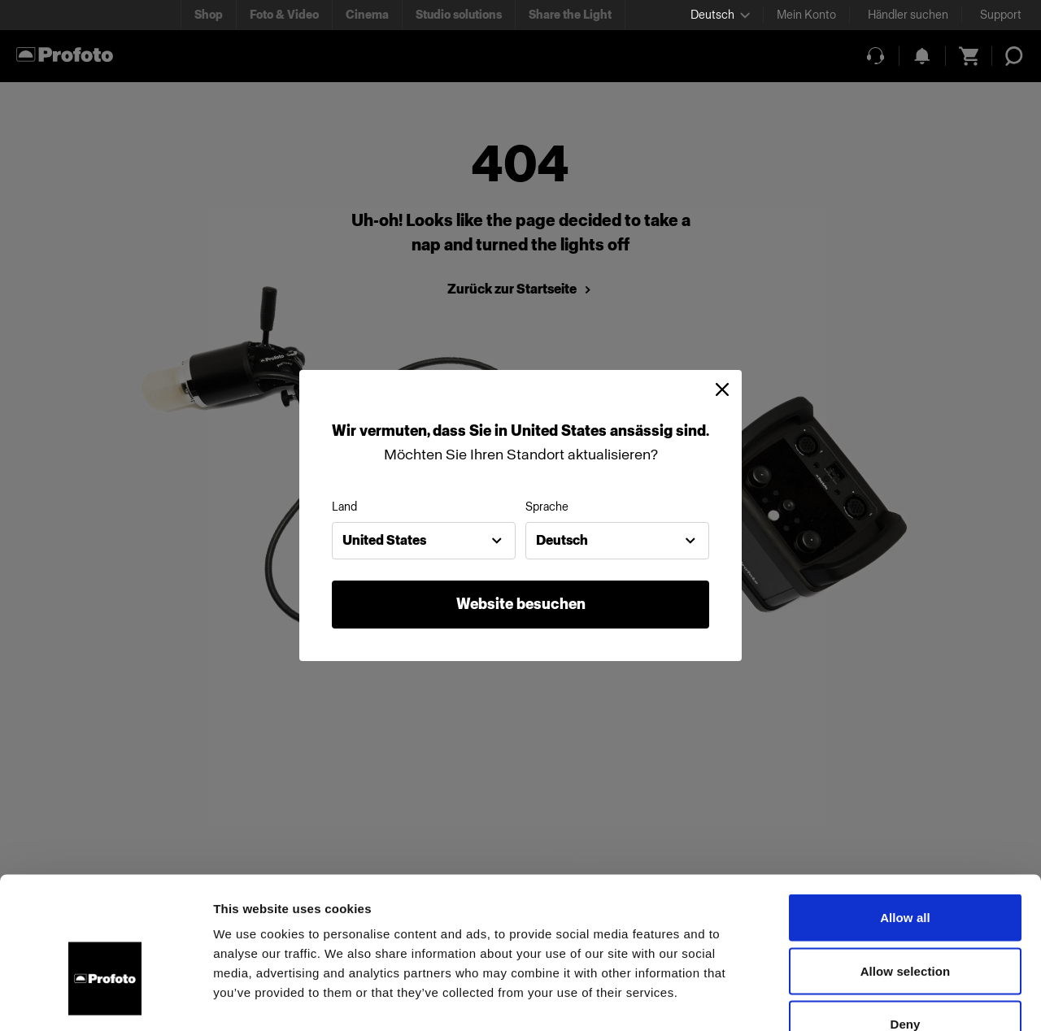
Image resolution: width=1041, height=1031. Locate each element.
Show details (853, 999)
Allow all (905, 817)
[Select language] (720, 15)
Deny (905, 924)
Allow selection (905, 871)
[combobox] (424, 540)
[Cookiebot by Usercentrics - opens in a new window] (105, 999)
